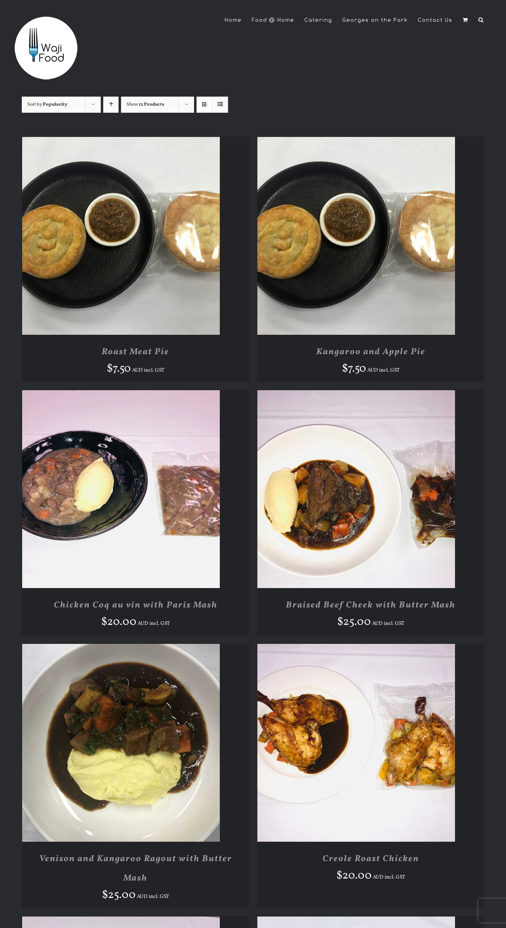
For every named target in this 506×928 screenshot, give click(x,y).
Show (145, 104)
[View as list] (220, 104)
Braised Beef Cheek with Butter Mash (370, 605)
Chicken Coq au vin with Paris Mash (135, 605)
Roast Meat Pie (135, 352)
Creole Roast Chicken (371, 859)
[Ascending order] (111, 105)
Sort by (47, 104)
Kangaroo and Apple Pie (370, 352)
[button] (481, 20)
